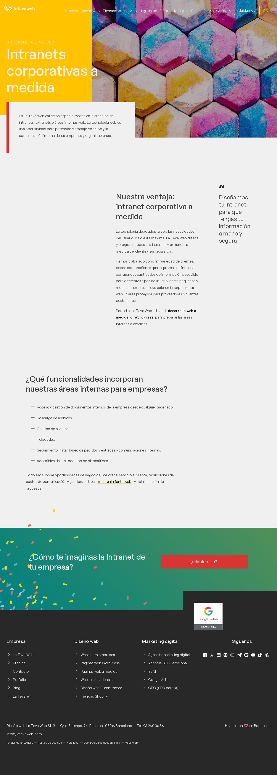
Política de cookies (50, 742)
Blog (16, 688)
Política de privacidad (19, 742)
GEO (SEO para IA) (163, 688)
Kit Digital (181, 11)
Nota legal (73, 742)
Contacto (198, 11)
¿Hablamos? (247, 10)
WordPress (143, 317)
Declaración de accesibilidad (102, 742)
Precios (19, 663)
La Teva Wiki (23, 696)
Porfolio (165, 11)
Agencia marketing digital (169, 655)
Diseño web (16, 726)
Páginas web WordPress (100, 663)
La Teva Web (23, 655)
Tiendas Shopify (94, 696)
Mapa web (131, 742)
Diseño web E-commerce (101, 688)
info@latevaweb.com (24, 734)
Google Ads (157, 679)
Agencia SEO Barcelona (167, 663)
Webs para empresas (98, 655)
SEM (152, 671)
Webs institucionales (97, 679)
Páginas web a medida (99, 671)
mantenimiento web (114, 481)
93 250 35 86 (220, 11)
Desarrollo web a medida (30, 42)
